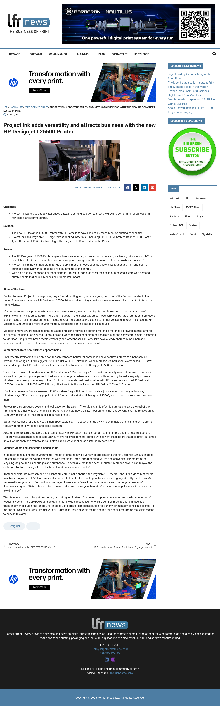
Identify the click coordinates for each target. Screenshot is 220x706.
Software (33, 54)
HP (33, 526)
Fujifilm (174, 215)
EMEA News (193, 206)
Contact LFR (108, 54)
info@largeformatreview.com (110, 649)
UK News (175, 206)
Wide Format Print (37, 107)
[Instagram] (113, 659)
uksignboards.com (121, 672)
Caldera (193, 224)
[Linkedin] (106, 659)
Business (77, 54)
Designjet (14, 526)
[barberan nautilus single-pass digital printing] (138, 24)
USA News (200, 197)
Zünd (193, 233)
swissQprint (177, 233)
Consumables (54, 54)
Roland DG (176, 224)
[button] (20, 54)
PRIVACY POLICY (110, 653)
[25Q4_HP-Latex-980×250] (79, 82)
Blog (92, 54)
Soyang (201, 215)
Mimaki (174, 197)
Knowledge (128, 54)
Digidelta (206, 233)
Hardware (14, 54)
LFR (5, 107)
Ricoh (187, 215)
